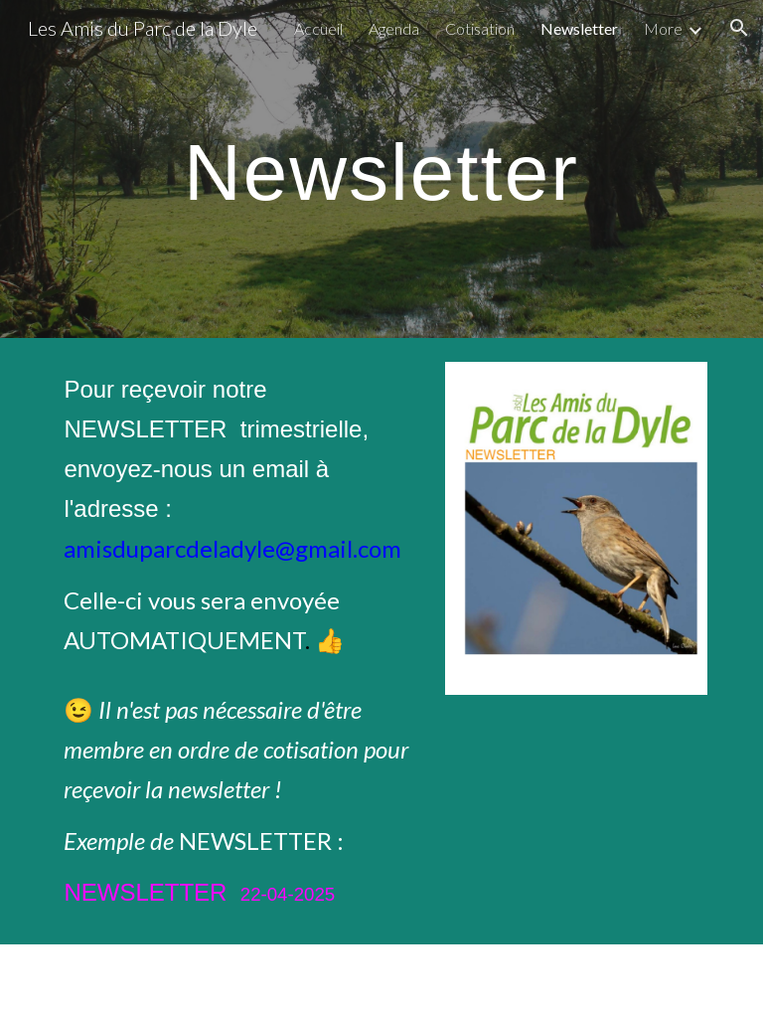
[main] (381, 169)
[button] (739, 28)
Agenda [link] (394, 28)
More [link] (663, 28)
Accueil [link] (318, 28)
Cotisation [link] (480, 28)
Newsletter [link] (579, 28)
